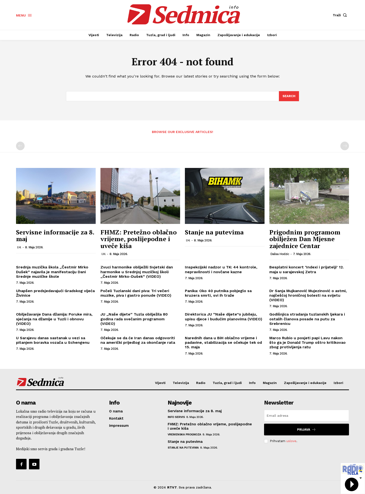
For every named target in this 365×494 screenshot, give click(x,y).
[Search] (289, 96)
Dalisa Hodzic (279, 254)
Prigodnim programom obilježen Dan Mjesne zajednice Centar (304, 239)
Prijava (306, 429)
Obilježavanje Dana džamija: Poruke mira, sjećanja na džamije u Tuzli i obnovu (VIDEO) (54, 319)
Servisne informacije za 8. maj (55, 235)
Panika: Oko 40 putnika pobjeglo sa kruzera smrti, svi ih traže (218, 293)
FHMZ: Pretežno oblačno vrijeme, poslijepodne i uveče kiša (138, 239)
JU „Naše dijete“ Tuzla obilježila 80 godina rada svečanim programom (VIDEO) (134, 319)
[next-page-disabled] (344, 146)
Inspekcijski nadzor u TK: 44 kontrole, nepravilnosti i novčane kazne (221, 269)
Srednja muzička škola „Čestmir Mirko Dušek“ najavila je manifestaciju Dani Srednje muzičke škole (52, 271)
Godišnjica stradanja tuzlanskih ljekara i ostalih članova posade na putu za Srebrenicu (307, 319)
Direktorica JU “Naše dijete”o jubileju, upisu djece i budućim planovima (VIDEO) (223, 316)
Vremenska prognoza (184, 434)
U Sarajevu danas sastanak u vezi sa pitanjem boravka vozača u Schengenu (52, 340)
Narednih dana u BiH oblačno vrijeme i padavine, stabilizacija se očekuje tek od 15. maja (223, 342)
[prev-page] (20, 146)
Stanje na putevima (214, 232)
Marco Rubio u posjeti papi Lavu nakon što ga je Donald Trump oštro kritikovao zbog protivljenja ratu (307, 342)
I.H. (19, 247)
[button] (341, 15)
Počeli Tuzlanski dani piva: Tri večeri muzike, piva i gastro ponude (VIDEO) (135, 293)
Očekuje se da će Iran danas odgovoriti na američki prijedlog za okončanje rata (137, 340)
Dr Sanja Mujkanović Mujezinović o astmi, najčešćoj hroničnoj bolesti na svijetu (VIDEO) (308, 295)
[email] (306, 415)
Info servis (176, 417)
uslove (291, 441)
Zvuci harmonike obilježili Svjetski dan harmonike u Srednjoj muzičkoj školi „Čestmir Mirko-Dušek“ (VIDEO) (136, 271)
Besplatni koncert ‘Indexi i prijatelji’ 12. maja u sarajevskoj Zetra (306, 269)
